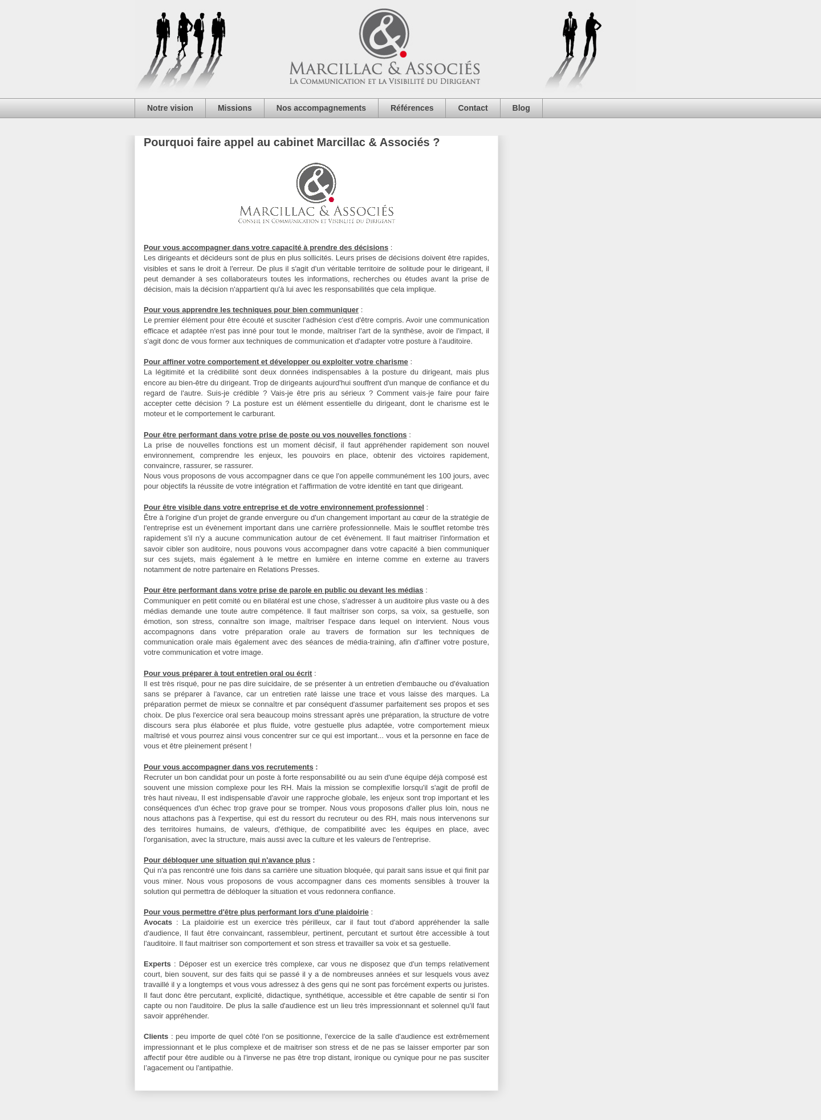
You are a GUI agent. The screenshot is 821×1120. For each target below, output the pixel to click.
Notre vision (170, 107)
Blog (521, 107)
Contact (472, 107)
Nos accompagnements (321, 107)
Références (412, 107)
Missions (235, 107)
